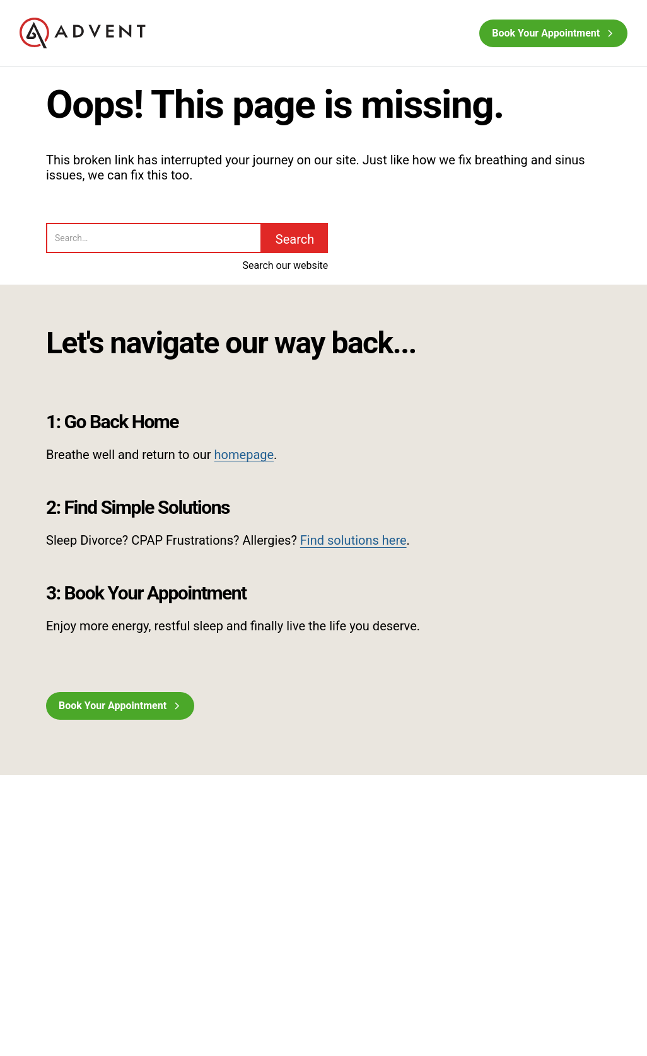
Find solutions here (353, 540)
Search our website (285, 265)
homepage (244, 454)
